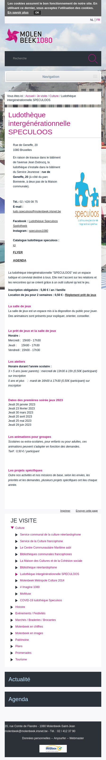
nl (92, 20)
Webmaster (76, 738)
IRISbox (53, 748)
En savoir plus (18, 12)
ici (14, 245)
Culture (54, 96)
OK (37, 12)
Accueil (29, 96)
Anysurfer (60, 738)
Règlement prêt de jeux (80, 295)
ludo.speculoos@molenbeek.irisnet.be (37, 211)
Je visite (42, 96)
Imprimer (65, 510)
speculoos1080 (38, 231)
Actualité (19, 679)
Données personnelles (36, 738)
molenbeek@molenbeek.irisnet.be (26, 731)
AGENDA (19, 260)
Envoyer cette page (87, 510)
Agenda (18, 699)
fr (98, 20)
